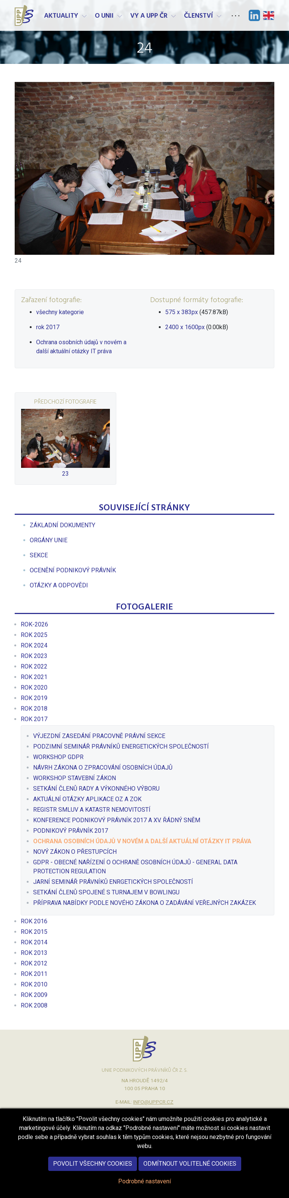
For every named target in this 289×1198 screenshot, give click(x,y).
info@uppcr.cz (153, 1102)
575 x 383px (181, 312)
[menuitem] (62, 525)
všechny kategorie (60, 312)
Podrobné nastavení (144, 1188)
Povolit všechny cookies (92, 1170)
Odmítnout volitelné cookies (189, 1170)
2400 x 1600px (185, 327)
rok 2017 (47, 327)
